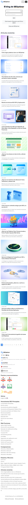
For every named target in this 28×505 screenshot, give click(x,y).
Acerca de (3, 459)
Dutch (17, 465)
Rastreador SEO (4, 416)
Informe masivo (4, 405)
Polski (21, 465)
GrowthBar (3, 436)
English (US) (6, 463)
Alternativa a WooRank (6, 454)
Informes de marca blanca (7, 418)
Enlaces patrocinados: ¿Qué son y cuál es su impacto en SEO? (13, 283)
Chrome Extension (5, 431)
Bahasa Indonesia (5, 465)
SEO (14, 18)
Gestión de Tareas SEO (6, 444)
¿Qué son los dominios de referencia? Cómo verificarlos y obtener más (13, 180)
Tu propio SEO (4, 432)
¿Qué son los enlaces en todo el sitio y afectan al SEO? (14, 154)
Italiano (11, 465)
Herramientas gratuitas (6, 434)
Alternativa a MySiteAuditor (7, 449)
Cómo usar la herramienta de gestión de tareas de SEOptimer (14, 335)
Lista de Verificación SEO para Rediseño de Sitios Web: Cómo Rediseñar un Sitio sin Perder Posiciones (14, 128)
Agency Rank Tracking (6, 425)
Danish (11, 463)
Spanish (20, 463)
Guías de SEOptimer (14, 26)
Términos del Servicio (19, 498)
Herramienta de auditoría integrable (9, 407)
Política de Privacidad (9, 498)
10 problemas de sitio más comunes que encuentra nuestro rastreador (12, 77)
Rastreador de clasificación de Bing (9, 429)
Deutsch (16, 463)
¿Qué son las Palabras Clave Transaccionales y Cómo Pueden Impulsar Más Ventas (14, 232)
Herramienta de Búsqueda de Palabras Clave (11, 409)
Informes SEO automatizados (7, 427)
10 (20, 344)
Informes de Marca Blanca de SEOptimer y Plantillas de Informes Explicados (13, 309)
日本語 (14, 465)
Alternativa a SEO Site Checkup (8, 452)
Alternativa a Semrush (6, 450)
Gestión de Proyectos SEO (7, 442)
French (23, 463)
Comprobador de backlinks (7, 403)
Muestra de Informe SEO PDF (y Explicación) (13, 102)
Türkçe (11, 467)
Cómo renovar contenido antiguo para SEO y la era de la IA (14, 206)
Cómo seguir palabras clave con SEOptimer (13, 52)
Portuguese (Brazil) (5, 467)
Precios (2, 461)
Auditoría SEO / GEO (6, 414)
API (1, 420)
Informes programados (6, 440)
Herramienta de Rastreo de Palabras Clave (10, 411)
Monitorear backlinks (5, 413)
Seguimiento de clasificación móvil (9, 438)
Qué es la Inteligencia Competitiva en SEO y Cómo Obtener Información (13, 257)
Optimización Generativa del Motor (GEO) (14, 22)
